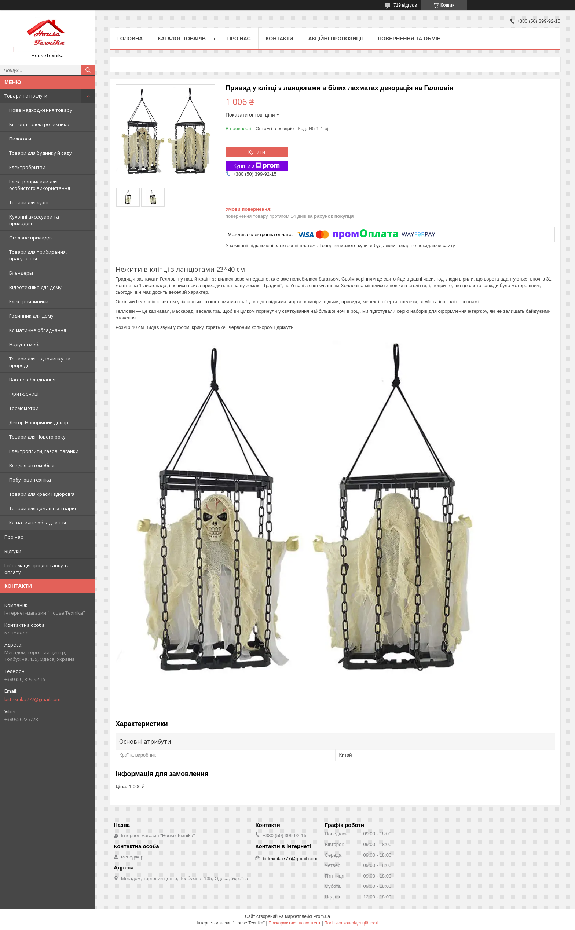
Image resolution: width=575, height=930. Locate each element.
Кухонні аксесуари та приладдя (34, 220)
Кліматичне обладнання (37, 330)
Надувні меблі (25, 344)
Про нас (13, 537)
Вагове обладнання (32, 379)
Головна (130, 38)
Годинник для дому (31, 315)
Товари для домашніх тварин (43, 508)
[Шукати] (88, 70)
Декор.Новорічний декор (38, 422)
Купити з (257, 165)
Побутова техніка (30, 479)
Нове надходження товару (40, 110)
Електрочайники (28, 301)
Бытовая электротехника (39, 124)
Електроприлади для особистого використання (39, 184)
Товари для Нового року (37, 436)
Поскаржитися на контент (294, 923)
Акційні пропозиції (335, 38)
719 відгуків (405, 5)
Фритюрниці (24, 394)
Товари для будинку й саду (40, 153)
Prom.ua (322, 916)
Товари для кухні (28, 202)
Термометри (24, 408)
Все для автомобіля (31, 465)
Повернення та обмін (409, 38)
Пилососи (20, 138)
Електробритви (27, 167)
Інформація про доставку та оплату (37, 568)
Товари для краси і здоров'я (41, 494)
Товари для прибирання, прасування (38, 255)
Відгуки (12, 551)
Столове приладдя (31, 237)
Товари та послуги (25, 95)
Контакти (279, 38)
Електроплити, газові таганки (43, 451)
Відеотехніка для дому (35, 287)
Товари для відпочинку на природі (39, 362)
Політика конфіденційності (351, 923)
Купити (256, 152)
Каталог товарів (181, 38)
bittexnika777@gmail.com (32, 699)
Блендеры (21, 273)
